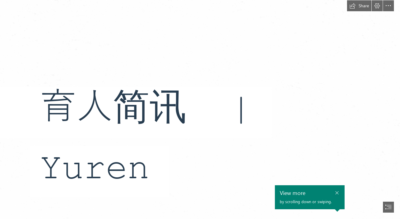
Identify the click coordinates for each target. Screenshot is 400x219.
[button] (359, 5)
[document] (200, 109)
